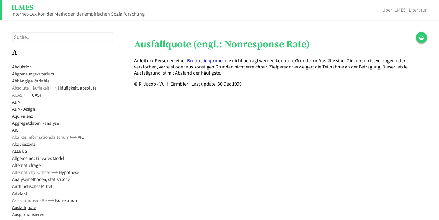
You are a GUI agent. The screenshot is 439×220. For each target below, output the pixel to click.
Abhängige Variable (30, 81)
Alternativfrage (26, 165)
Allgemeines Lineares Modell (39, 158)
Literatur (418, 10)
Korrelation (66, 200)
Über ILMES (394, 10)
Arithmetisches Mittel (32, 186)
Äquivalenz (22, 116)
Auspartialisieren (28, 214)
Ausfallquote (24, 207)
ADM (16, 102)
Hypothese (69, 172)
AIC (15, 130)
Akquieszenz (23, 144)
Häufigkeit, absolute (77, 88)
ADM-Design (23, 109)
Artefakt (19, 193)
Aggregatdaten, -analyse (35, 123)
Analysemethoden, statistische (41, 179)
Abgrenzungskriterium (33, 74)
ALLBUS (19, 151)
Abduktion (22, 67)
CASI (36, 95)
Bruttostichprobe (205, 60)
